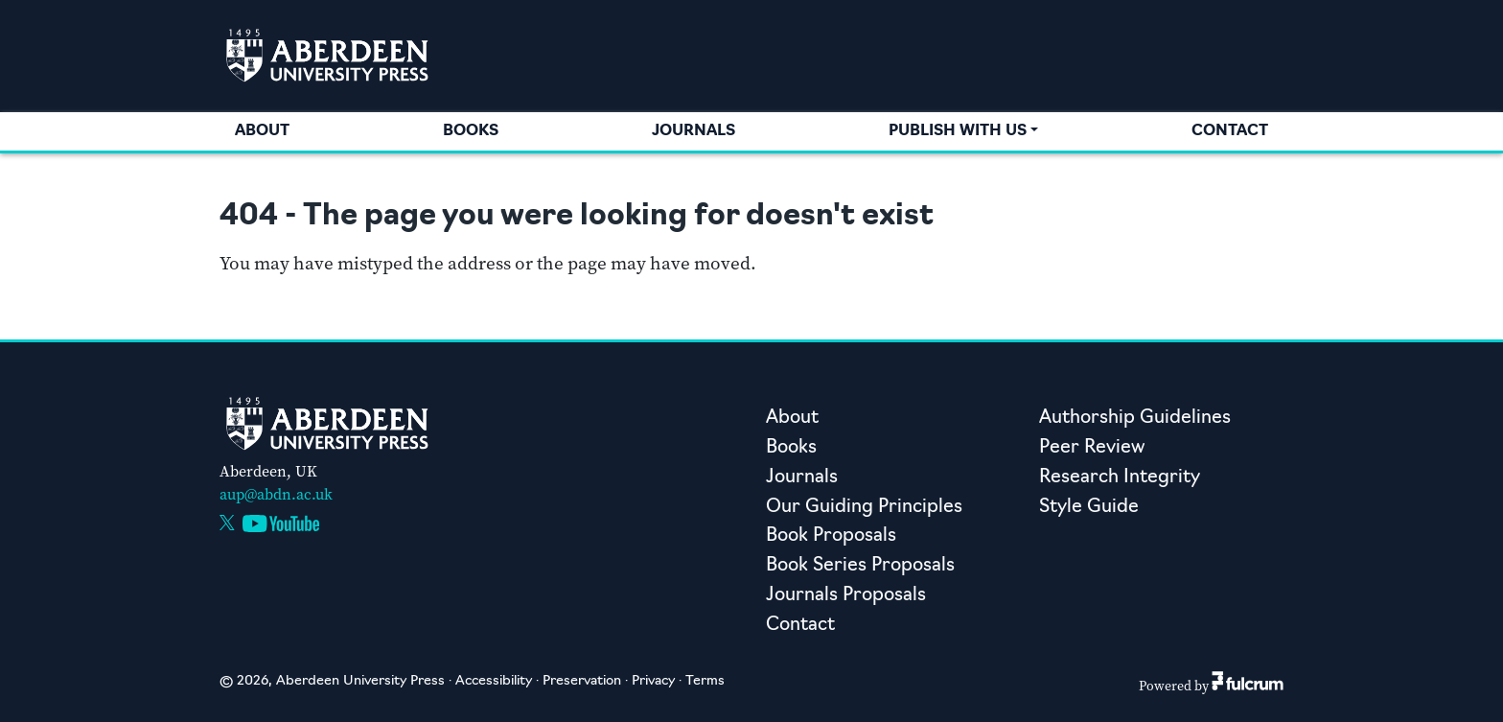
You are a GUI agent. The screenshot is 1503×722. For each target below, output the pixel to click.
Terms (705, 681)
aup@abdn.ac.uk (276, 494)
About (262, 131)
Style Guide (1089, 508)
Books (470, 131)
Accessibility (493, 681)
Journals (693, 131)
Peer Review (1092, 448)
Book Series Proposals (860, 566)
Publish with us (958, 131)
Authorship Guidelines (1135, 418)
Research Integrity (1119, 478)
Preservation (582, 681)
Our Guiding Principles (864, 508)
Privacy (653, 681)
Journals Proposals (846, 596)
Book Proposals (831, 536)
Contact (1229, 131)
